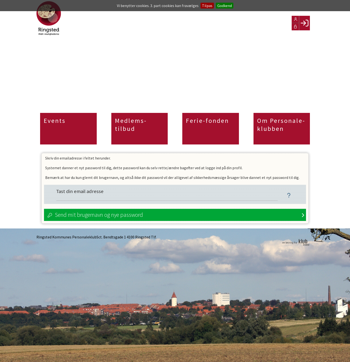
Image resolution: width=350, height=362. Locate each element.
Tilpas (207, 5)
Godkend (224, 5)
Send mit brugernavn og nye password (99, 215)
